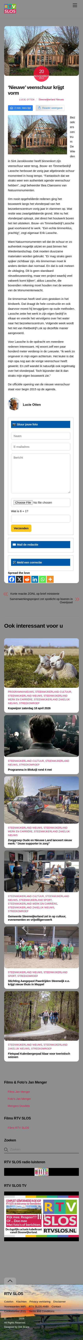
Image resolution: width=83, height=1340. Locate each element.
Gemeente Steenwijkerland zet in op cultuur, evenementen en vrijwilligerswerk (37, 918)
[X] (19, 579)
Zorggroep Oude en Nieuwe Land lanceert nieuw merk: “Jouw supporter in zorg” (40, 841)
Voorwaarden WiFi (15, 1306)
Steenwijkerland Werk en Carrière (32, 903)
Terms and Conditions (41, 1311)
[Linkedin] (34, 579)
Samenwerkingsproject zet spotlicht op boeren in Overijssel (41, 600)
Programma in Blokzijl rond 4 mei (30, 769)
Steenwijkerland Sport (35, 900)
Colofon (8, 1301)
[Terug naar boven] (10, 1281)
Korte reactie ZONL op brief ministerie (34, 593)
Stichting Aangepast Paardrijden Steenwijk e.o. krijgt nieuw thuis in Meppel (39, 982)
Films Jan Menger (17, 1091)
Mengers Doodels (17, 1105)
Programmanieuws (21, 692)
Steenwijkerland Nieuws (51, 99)
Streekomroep (29, 703)
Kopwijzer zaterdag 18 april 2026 (29, 708)
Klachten (21, 1301)
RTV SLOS (12, 1318)
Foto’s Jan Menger (17, 1098)
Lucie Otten (26, 99)
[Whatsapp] (42, 579)
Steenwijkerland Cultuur (53, 692)
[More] (50, 579)
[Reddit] (27, 579)
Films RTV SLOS (16, 1127)
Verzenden (21, 528)
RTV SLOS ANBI (39, 1306)
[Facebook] (11, 579)
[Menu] (75, 5)
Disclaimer (59, 1301)
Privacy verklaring (39, 1301)
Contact (56, 1306)
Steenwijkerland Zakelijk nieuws (31, 907)
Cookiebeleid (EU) (15, 1311)
